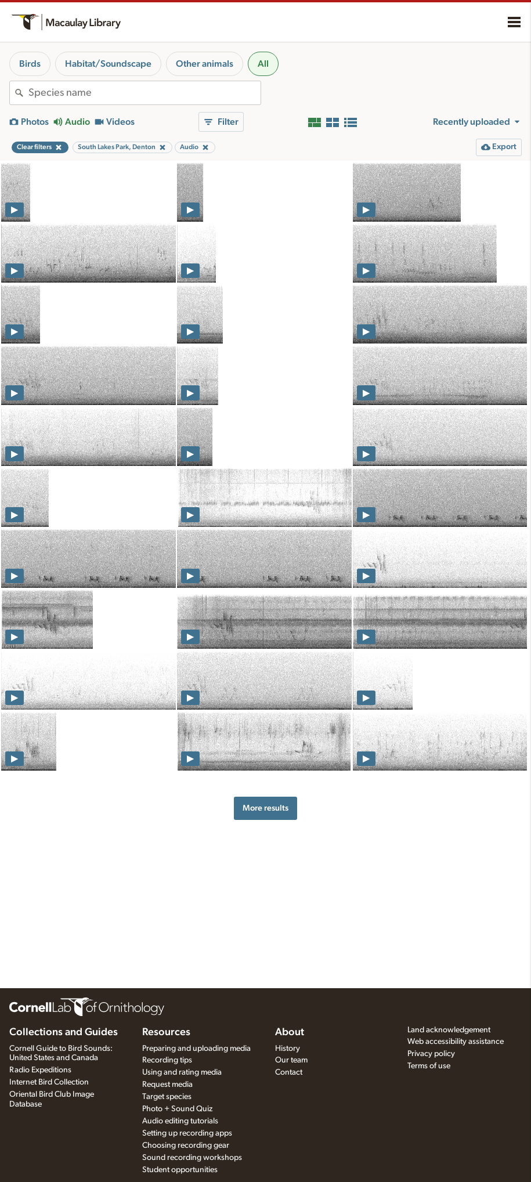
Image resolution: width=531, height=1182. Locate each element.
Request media (167, 1084)
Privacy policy (431, 1054)
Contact (288, 1072)
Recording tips (167, 1060)
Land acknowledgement (448, 1030)
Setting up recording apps (187, 1133)
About (289, 1032)
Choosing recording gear (185, 1145)
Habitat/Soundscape (108, 63)
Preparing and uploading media (196, 1048)
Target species (167, 1097)
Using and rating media (182, 1072)
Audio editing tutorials (180, 1121)
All (263, 63)
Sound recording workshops (192, 1158)
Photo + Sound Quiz (177, 1109)
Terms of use (428, 1066)
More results (265, 808)
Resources (166, 1032)
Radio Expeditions (40, 1070)
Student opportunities (180, 1170)
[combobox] (144, 92)
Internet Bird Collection (49, 1082)
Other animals (204, 63)
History (287, 1048)
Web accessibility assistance (455, 1042)
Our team (291, 1060)
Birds (30, 63)
